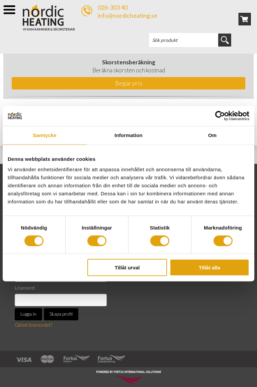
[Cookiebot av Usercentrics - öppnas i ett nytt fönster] (220, 116)
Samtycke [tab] (45, 135)
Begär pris (128, 83)
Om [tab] (212, 135)
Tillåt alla (209, 267)
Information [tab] (128, 135)
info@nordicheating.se (127, 15)
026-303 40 (112, 7)
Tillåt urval (127, 267)
